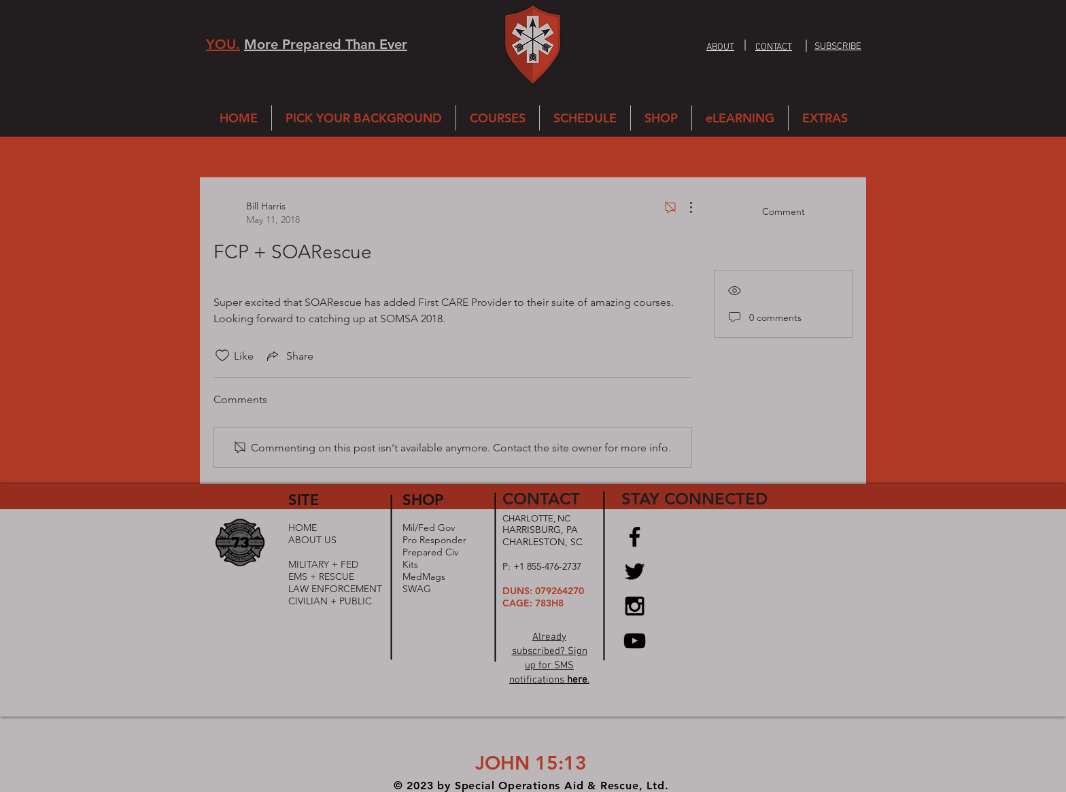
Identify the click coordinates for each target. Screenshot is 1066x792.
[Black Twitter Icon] (634, 571)
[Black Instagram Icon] (634, 606)
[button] (837, 45)
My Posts (362, 156)
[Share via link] (288, 355)
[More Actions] (684, 207)
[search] (783, 156)
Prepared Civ (430, 552)
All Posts (303, 156)
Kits (410, 564)
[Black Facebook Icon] (634, 536)
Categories (239, 156)
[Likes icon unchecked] (222, 355)
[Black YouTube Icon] (634, 640)
